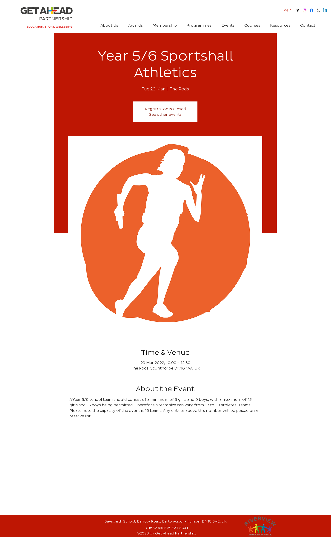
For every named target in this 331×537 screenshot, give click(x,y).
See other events (165, 114)
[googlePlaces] (297, 10)
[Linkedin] (325, 10)
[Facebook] (311, 10)
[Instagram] (304, 10)
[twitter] (318, 10)
